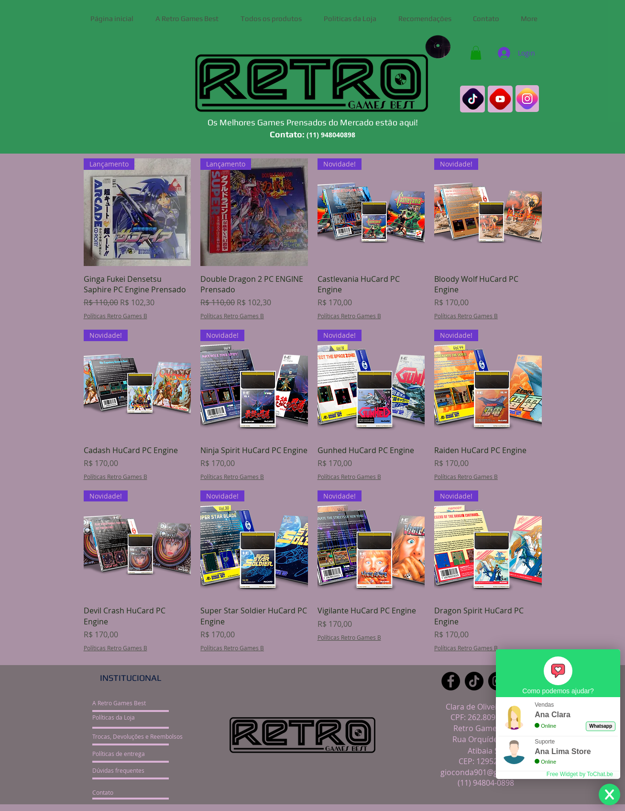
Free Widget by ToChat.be (580, 774)
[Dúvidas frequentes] (128, 770)
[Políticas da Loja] (128, 717)
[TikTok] (474, 681)
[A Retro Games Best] (128, 703)
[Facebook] (450, 681)
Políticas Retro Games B (115, 316)
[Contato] (128, 792)
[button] (476, 53)
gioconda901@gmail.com (485, 772)
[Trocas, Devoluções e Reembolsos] (137, 736)
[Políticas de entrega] (128, 753)
